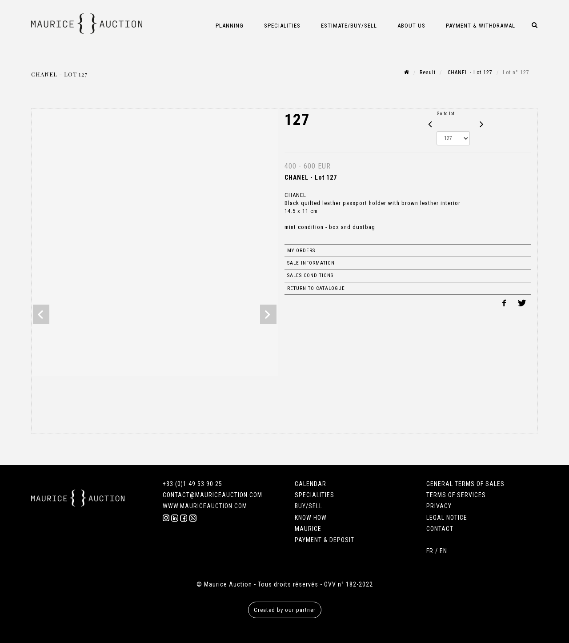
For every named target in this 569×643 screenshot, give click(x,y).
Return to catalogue (316, 288)
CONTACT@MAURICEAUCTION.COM (212, 494)
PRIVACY (439, 506)
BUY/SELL (308, 506)
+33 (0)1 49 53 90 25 (192, 483)
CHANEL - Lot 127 (469, 72)
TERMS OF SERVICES (456, 494)
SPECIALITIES (314, 494)
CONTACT (439, 528)
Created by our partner (285, 610)
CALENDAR (310, 483)
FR (429, 551)
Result (428, 72)
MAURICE (308, 528)
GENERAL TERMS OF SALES (465, 483)
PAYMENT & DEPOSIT (324, 539)
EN (443, 551)
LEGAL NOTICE (446, 517)
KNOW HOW (311, 517)
